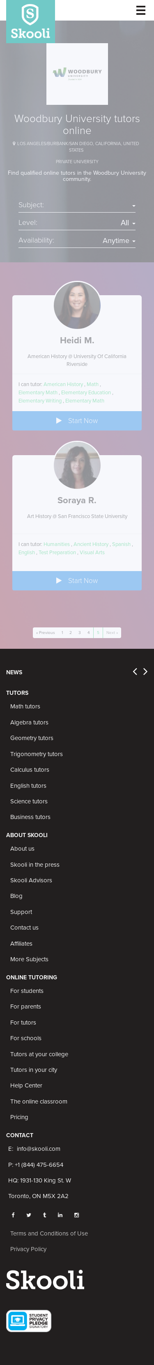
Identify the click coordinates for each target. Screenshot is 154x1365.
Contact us (24, 927)
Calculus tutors (29, 769)
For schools (25, 1038)
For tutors (23, 1022)
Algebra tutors (29, 722)
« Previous (45, 632)
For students (27, 991)
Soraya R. (77, 500)
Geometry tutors (31, 738)
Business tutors (30, 817)
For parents (25, 1006)
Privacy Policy (28, 1249)
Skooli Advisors (31, 880)
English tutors (28, 785)
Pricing (19, 1117)
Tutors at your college (39, 1054)
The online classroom (38, 1101)
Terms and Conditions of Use (49, 1233)
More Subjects (29, 959)
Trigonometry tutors (36, 754)
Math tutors (25, 706)
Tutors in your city (33, 1069)
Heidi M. (77, 340)
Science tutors (29, 801)
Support (21, 912)
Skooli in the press (35, 864)
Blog (16, 896)
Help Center (26, 1085)
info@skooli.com (38, 1148)
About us (22, 848)
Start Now (77, 420)
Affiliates (21, 943)
